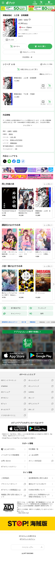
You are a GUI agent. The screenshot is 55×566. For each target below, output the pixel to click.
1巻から (41, 74)
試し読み (11, 40)
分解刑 (20, 19)
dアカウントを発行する (27, 536)
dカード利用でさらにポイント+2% (27, 33)
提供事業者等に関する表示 (38, 478)
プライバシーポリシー (9, 484)
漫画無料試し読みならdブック (9, 322)
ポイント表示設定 (35, 461)
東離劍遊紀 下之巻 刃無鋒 (24, 94)
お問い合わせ (6, 461)
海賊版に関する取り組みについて (11, 496)
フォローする (30, 19)
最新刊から (48, 74)
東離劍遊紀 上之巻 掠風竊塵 (25, 78)
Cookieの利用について (37, 490)
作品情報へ (26, 57)
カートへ (16, 46)
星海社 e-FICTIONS (16, 140)
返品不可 (20, 36)
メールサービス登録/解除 (10, 455)
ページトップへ (27, 547)
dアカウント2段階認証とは (11, 490)
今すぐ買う (42, 46)
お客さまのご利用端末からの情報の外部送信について (39, 496)
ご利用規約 (5, 478)
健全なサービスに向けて (37, 484)
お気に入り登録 (47, 64)
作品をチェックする (29, 52)
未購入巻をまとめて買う (29, 69)
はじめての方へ (8, 449)
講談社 (11, 134)
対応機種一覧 (33, 449)
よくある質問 (33, 455)
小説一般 (13, 137)
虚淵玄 (26, 19)
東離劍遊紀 (13, 143)
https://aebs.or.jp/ (23, 513)
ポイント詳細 (23, 30)
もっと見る (47, 184)
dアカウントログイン (8, 467)
